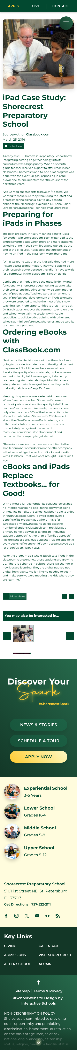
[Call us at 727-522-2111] (41, 904)
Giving (10, 946)
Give (36, 6)
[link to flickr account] (47, 916)
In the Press (15, 146)
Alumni (46, 964)
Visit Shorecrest (55, 955)
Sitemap (22, 991)
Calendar (48, 946)
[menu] (66, 23)
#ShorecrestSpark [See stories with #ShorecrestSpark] (54, 704)
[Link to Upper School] (38, 851)
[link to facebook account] (6, 916)
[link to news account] (58, 916)
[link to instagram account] (16, 916)
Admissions (15, 955)
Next (70, 636)
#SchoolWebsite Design (35, 998)
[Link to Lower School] (38, 811)
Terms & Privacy (48, 991)
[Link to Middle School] (38, 831)
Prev (7, 636)
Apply (14, 6)
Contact (60, 6)
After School (17, 964)
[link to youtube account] (37, 916)
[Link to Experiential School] (38, 792)
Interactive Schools (38, 1003)
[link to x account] (27, 916)
